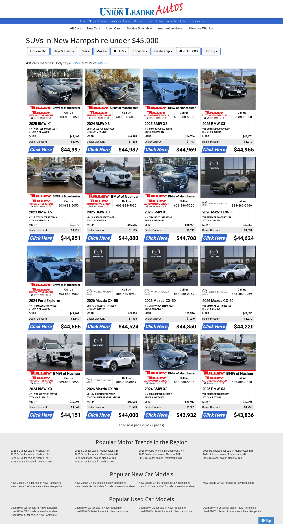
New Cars (93, 28)
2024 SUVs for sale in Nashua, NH (30, 457)
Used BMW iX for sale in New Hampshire (34, 515)
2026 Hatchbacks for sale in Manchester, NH (228, 450)
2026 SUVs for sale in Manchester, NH (96, 450)
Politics (102, 21)
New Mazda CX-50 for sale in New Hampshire (100, 482)
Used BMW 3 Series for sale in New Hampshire (229, 507)
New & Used (63, 51)
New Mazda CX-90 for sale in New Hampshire (164, 482)
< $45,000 (188, 51)
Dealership (163, 51)
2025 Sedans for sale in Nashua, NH (159, 454)
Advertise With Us (200, 28)
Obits (149, 21)
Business (115, 21)
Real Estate (181, 21)
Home (82, 21)
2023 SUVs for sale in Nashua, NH (222, 457)
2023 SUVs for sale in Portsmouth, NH (160, 457)
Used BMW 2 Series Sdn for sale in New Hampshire (232, 511)
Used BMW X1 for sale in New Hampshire (162, 507)
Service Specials (139, 28)
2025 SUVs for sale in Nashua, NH (30, 454)
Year (85, 51)
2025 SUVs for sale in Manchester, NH (96, 454)
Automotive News (170, 28)
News (92, 21)
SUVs (120, 51)
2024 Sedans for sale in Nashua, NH (95, 457)
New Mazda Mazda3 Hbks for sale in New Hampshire (104, 486)
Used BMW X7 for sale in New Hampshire (34, 511)
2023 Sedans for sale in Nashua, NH (31, 461)
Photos (159, 21)
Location (140, 51)
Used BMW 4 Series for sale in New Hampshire (165, 511)
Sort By (210, 51)
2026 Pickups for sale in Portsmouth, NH (161, 450)
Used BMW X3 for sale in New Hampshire (98, 507)
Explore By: (38, 51)
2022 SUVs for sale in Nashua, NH (94, 461)
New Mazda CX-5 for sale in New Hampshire (36, 482)
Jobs (169, 21)
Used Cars (113, 28)
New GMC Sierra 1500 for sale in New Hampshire (167, 486)
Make (101, 51)
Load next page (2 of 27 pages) (141, 425)
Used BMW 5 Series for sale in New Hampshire (101, 511)
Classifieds (197, 21)
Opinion (139, 21)
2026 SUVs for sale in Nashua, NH (30, 450)
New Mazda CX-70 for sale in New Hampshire (36, 486)
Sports (127, 21)
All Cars (75, 28)
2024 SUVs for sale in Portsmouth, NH (224, 454)
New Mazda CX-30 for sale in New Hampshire (228, 482)
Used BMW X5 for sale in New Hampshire (34, 507)
